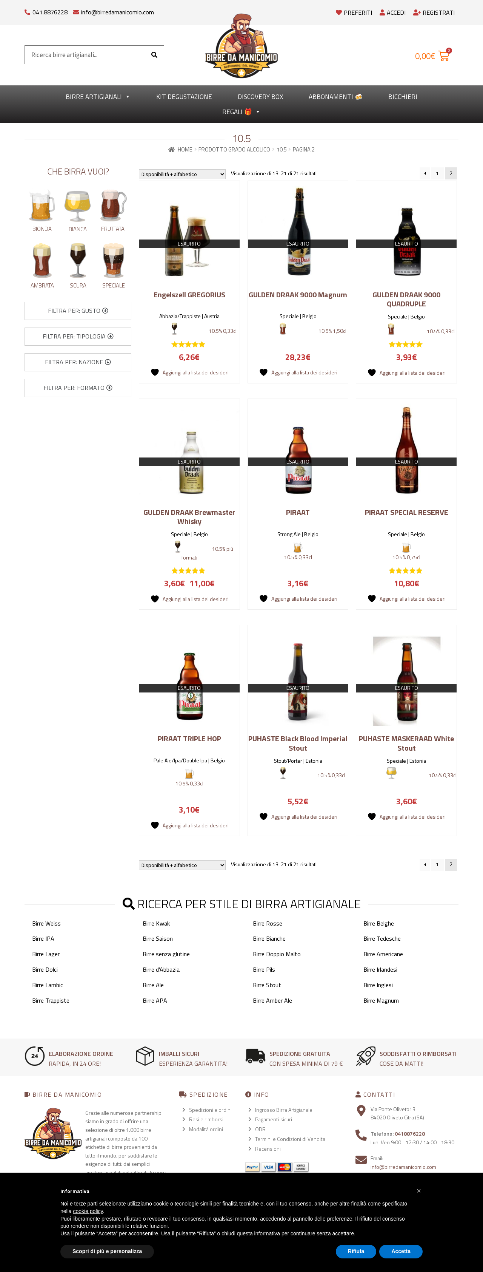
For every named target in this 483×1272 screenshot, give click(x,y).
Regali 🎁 (241, 111)
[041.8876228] (27, 10)
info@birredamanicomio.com (117, 12)
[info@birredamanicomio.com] (76, 10)
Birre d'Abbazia (161, 969)
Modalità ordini (206, 1129)
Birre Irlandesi (380, 969)
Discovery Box (260, 97)
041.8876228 (50, 12)
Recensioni (268, 1149)
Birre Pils (264, 969)
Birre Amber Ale (272, 1000)
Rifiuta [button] (356, 1251)
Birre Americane (383, 953)
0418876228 (410, 1134)
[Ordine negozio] (182, 174)
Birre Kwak (156, 923)
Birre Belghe (378, 923)
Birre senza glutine (166, 953)
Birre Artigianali (98, 96)
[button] (78, 311)
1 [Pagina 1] (437, 173)
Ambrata (42, 285)
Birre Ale (153, 984)
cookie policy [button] (88, 1211)
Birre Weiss (46, 923)
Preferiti (354, 12)
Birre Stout (267, 984)
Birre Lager (46, 953)
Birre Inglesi (378, 984)
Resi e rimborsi (206, 1119)
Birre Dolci (45, 969)
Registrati (434, 12)
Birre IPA (43, 938)
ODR (260, 1129)
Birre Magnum (381, 1000)
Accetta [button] (401, 1251)
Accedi (393, 12)
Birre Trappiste (50, 1000)
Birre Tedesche (382, 938)
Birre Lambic (47, 984)
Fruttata (113, 228)
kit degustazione (184, 97)
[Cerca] (154, 55)
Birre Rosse (267, 923)
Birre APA (155, 1000)
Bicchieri (402, 97)
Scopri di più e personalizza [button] (107, 1251)
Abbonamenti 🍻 (336, 97)
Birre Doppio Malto (277, 953)
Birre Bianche (269, 938)
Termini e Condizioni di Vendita (290, 1139)
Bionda (42, 228)
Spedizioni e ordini (210, 1110)
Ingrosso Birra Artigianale (283, 1110)
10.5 (282, 149)
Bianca (78, 229)
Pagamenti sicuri (273, 1119)
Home (185, 149)
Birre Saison (158, 938)
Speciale (113, 285)
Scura (78, 285)
